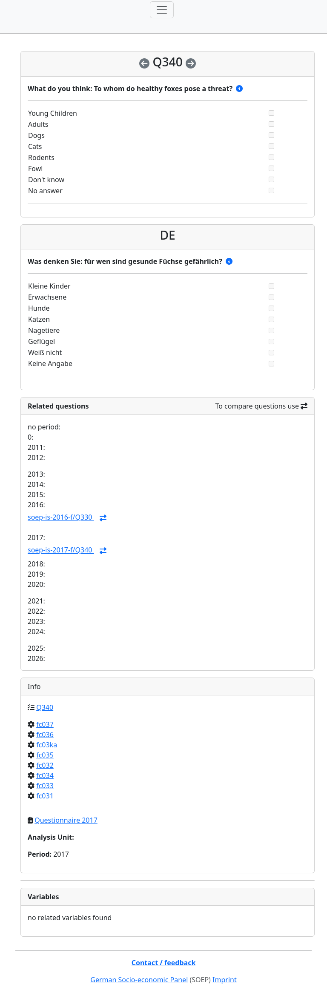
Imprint (224, 979)
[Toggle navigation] (162, 9)
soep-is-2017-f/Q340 (61, 550)
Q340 (44, 707)
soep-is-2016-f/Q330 (61, 517)
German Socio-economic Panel (139, 979)
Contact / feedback (164, 962)
